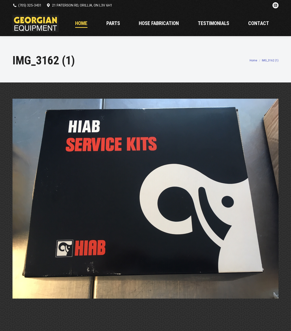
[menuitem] (81, 23)
